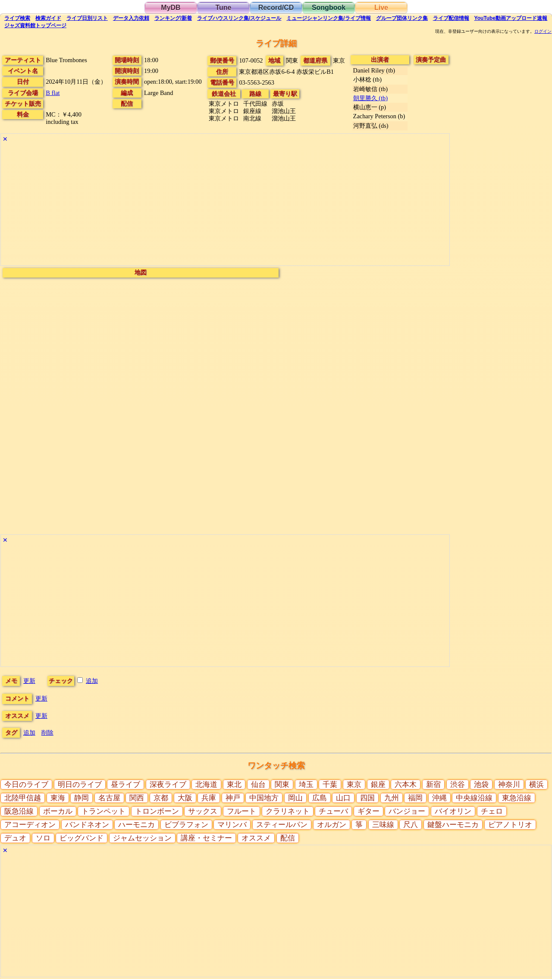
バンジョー (407, 811)
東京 (354, 784)
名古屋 (109, 798)
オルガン (331, 825)
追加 (92, 680)
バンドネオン (87, 825)
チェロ (492, 811)
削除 (47, 732)
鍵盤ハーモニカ (453, 825)
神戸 (233, 798)
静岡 (81, 798)
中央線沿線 (474, 798)
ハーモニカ (136, 825)
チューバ (333, 811)
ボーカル (57, 811)
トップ (35, 25)
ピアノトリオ (510, 825)
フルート (241, 811)
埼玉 (306, 784)
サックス (202, 811)
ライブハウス (239, 18)
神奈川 (509, 784)
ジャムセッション (142, 838)
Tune (223, 7)
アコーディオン (30, 825)
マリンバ (232, 825)
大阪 (185, 798)
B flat (53, 92)
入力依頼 (131, 18)
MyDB (170, 7)
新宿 (433, 784)
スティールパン (281, 825)
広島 (319, 798)
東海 (57, 798)
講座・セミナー (206, 838)
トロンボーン (157, 811)
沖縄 (439, 798)
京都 (161, 798)
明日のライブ (80, 784)
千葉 (330, 784)
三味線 (383, 825)
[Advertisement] (225, 205)
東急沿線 (516, 798)
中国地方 (264, 798)
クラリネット (288, 811)
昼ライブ (125, 784)
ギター (369, 811)
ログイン (543, 31)
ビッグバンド (82, 838)
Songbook (328, 7)
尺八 (410, 825)
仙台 (258, 784)
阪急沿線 (19, 811)
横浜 (536, 784)
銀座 (378, 784)
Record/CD (276, 7)
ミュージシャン (328, 18)
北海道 (206, 784)
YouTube (511, 18)
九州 (391, 798)
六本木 (406, 784)
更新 (29, 680)
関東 (282, 784)
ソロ (43, 838)
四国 (367, 798)
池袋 (481, 784)
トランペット (103, 811)
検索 (17, 18)
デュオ (15, 838)
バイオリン (453, 811)
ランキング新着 (173, 18)
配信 (451, 18)
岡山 (295, 798)
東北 (234, 784)
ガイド (48, 18)
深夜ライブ (168, 784)
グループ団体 (402, 18)
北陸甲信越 (22, 798)
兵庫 (208, 798)
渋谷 (457, 784)
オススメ (256, 838)
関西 (136, 798)
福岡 (415, 798)
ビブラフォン (186, 825)
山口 (343, 798)
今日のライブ (26, 784)
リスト (87, 18)
